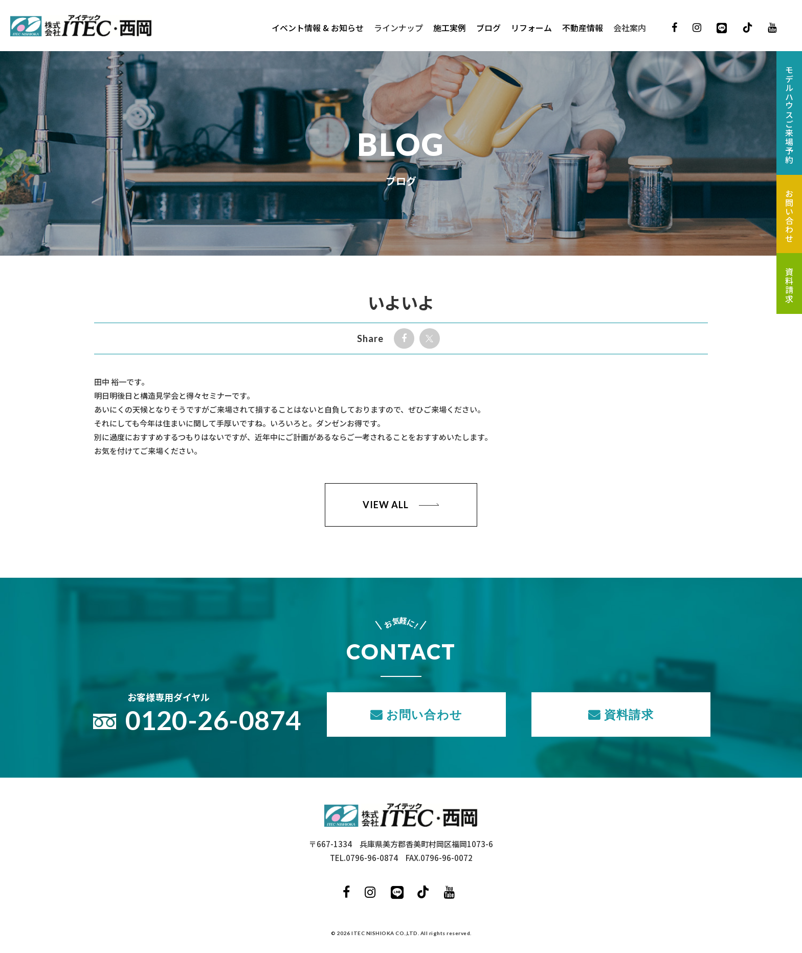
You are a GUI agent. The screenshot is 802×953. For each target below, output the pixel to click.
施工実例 (449, 28)
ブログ (488, 28)
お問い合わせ (424, 714)
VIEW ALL (385, 504)
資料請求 (629, 714)
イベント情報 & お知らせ (318, 28)
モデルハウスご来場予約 (789, 115)
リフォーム (531, 28)
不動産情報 (582, 28)
